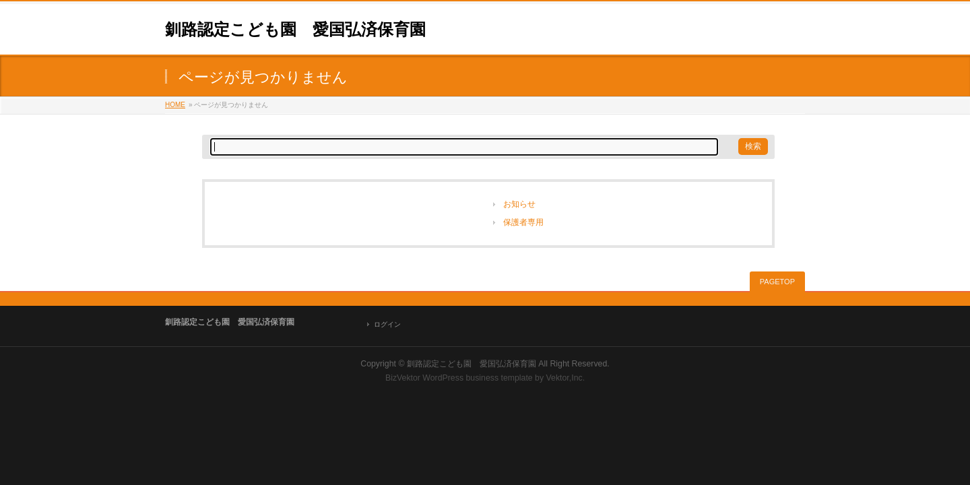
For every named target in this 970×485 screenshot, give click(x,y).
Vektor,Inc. (565, 378)
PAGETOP (777, 282)
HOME (175, 104)
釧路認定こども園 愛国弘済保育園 (295, 29)
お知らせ (519, 204)
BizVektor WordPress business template (459, 378)
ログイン (387, 324)
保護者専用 (523, 222)
